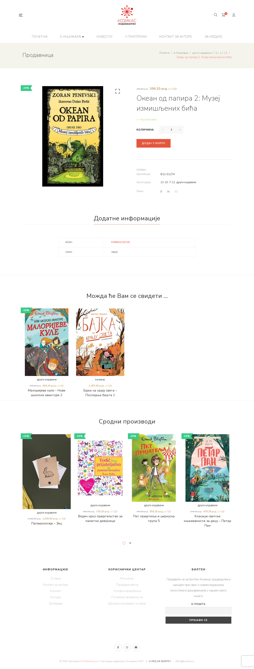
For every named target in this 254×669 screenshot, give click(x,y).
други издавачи (186, 182)
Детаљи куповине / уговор (127, 603)
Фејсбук (118, 647)
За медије (56, 603)
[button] (117, 92)
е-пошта (136, 647)
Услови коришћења (127, 591)
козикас (100, 379)
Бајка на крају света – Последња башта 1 (100, 392)
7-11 (172, 182)
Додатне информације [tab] (127, 218)
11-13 (164, 182)
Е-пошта (198, 604)
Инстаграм (127, 647)
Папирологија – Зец (46, 523)
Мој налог (127, 578)
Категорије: (143, 182)
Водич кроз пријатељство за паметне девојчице (100, 518)
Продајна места (127, 584)
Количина (145, 130)
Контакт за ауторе (55, 584)
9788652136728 (120, 242)
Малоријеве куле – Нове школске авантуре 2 (46, 392)
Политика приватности (127, 597)
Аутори (55, 597)
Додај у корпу (153, 143)
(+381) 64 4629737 (160, 661)
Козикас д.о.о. (91, 661)
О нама (56, 578)
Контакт (55, 591)
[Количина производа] (171, 130)
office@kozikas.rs (185, 661)
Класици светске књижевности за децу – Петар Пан (207, 521)
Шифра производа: (143, 172)
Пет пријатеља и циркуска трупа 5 (154, 518)
